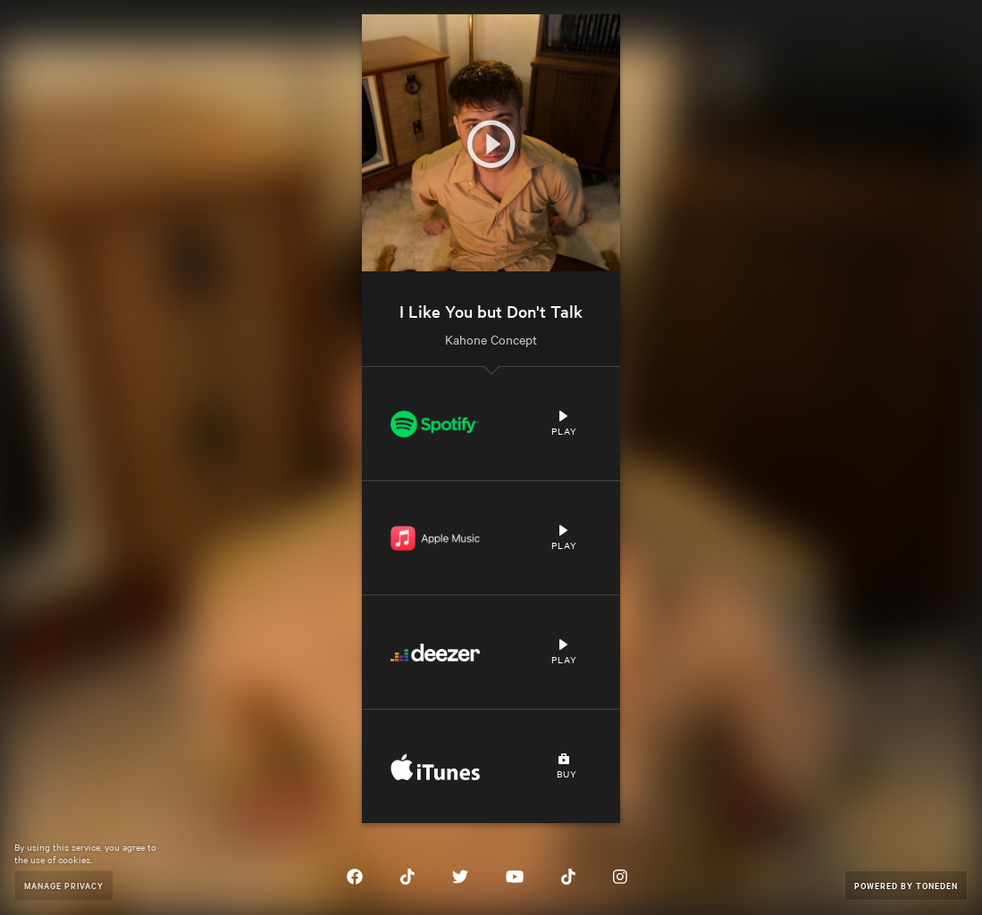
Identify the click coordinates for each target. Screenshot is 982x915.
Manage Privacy (64, 885)
